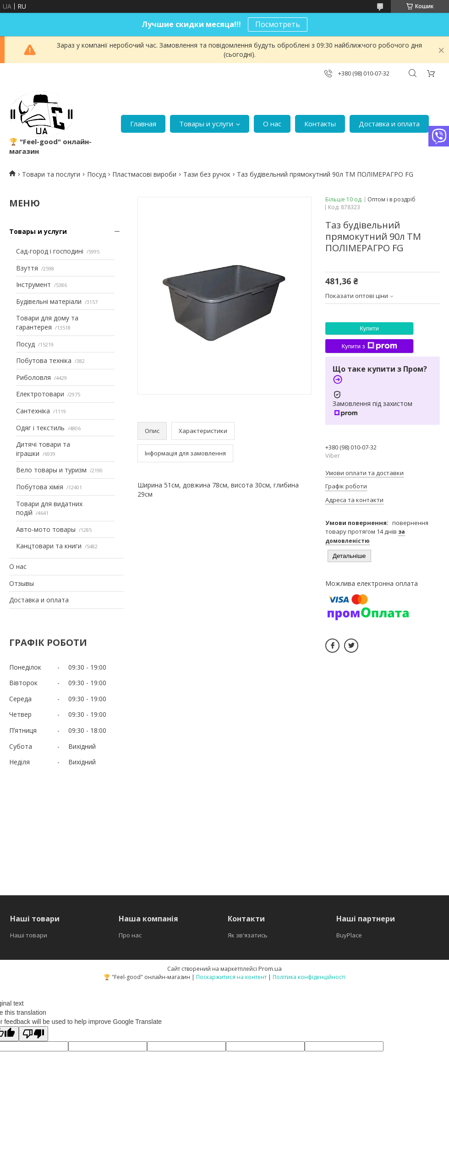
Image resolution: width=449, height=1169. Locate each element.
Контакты (320, 123)
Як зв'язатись (248, 935)
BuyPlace (349, 935)
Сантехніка (33, 410)
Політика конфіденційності (309, 977)
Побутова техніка (43, 360)
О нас (272, 123)
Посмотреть (277, 24)
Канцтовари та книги (49, 545)
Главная (143, 123)
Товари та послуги (51, 174)
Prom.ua (270, 968)
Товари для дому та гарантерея (47, 322)
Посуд (96, 174)
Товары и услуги (206, 123)
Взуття (27, 268)
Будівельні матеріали (49, 301)
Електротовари (40, 394)
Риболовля (33, 377)
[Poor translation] (33, 1033)
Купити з (369, 346)
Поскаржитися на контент (231, 977)
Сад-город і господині (49, 251)
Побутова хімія (39, 486)
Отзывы (21, 583)
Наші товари (28, 935)
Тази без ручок (206, 174)
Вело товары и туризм (51, 469)
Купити (369, 328)
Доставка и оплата (389, 123)
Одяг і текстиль (40, 427)
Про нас (130, 935)
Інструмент (33, 284)
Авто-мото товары (46, 529)
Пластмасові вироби (144, 174)
